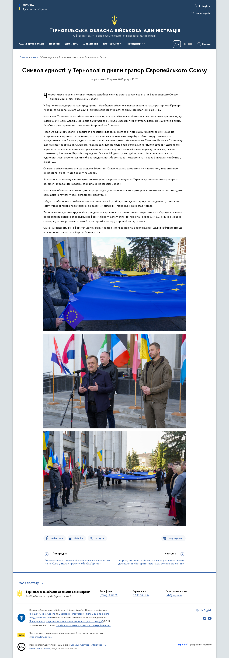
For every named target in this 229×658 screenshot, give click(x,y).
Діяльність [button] (71, 43)
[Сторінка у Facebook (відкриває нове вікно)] (185, 44)
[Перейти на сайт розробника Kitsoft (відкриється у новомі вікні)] (183, 645)
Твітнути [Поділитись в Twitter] (99, 538)
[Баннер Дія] (177, 44)
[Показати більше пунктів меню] (143, 43)
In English (204, 6)
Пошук (206, 44)
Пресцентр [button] (134, 43)
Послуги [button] (54, 43)
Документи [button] (90, 43)
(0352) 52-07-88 (109, 595)
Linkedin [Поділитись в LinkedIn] (78, 538)
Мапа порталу (28, 583)
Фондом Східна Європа (42, 614)
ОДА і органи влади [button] (31, 43)
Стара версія (202, 13)
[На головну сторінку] (114, 26)
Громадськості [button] (112, 43)
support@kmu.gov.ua (40, 637)
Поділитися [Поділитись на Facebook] (56, 538)
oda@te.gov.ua (174, 595)
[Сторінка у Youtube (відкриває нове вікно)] (190, 44)
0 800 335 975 (141, 595)
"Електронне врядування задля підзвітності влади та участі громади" (66, 621)
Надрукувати (175, 538)
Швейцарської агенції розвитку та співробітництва (83, 625)
